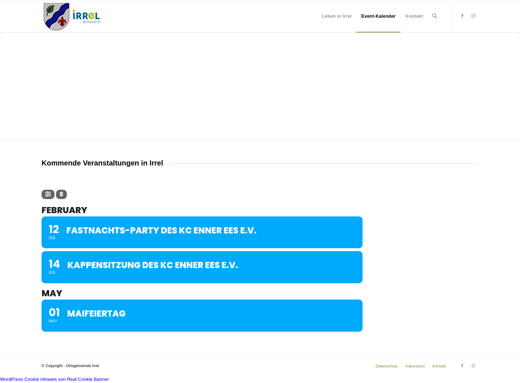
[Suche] (435, 16)
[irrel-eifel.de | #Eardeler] (73, 16)
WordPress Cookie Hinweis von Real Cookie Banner (54, 379)
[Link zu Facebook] (462, 15)
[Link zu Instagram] (473, 15)
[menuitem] (336, 16)
